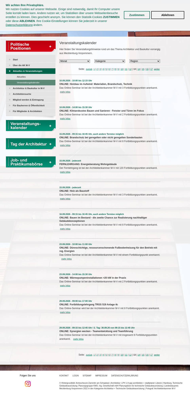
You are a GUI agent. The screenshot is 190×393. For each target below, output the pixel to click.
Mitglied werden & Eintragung (28, 100)
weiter (157, 69)
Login (75, 376)
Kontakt (63, 376)
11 (126, 69)
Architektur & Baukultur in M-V (29, 88)
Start (15, 59)
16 (147, 69)
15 (143, 69)
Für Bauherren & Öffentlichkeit (29, 105)
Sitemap (87, 376)
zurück (89, 69)
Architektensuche (22, 94)
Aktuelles (21, 77)
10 (122, 69)
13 (134, 69)
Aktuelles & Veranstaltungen (27, 71)
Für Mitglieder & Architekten (27, 111)
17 (151, 69)
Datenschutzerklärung (19, 25)
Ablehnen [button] (167, 15)
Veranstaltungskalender (28, 82)
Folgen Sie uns (28, 380)
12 (130, 69)
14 (139, 69)
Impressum (101, 376)
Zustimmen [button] (136, 15)
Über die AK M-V (21, 65)
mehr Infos (65, 92)
